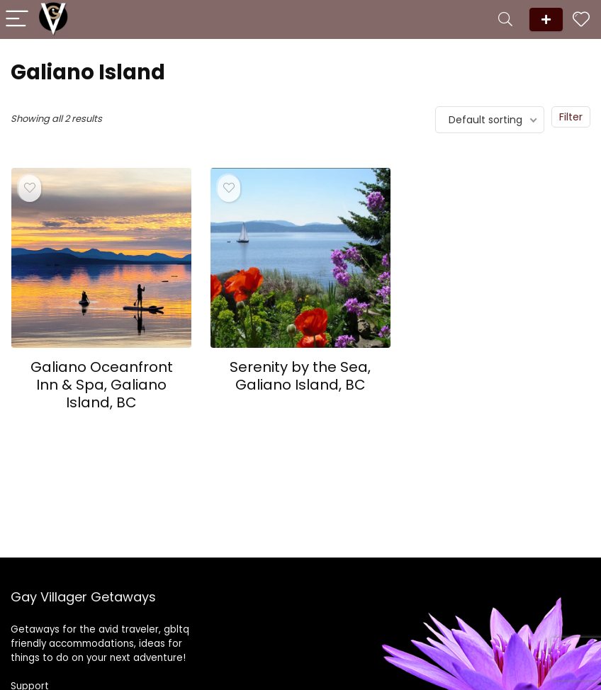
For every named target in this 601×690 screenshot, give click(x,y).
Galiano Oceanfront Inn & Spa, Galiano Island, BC (101, 384)
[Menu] (17, 19)
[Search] (505, 19)
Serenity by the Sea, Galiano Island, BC (300, 376)
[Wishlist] (581, 19)
